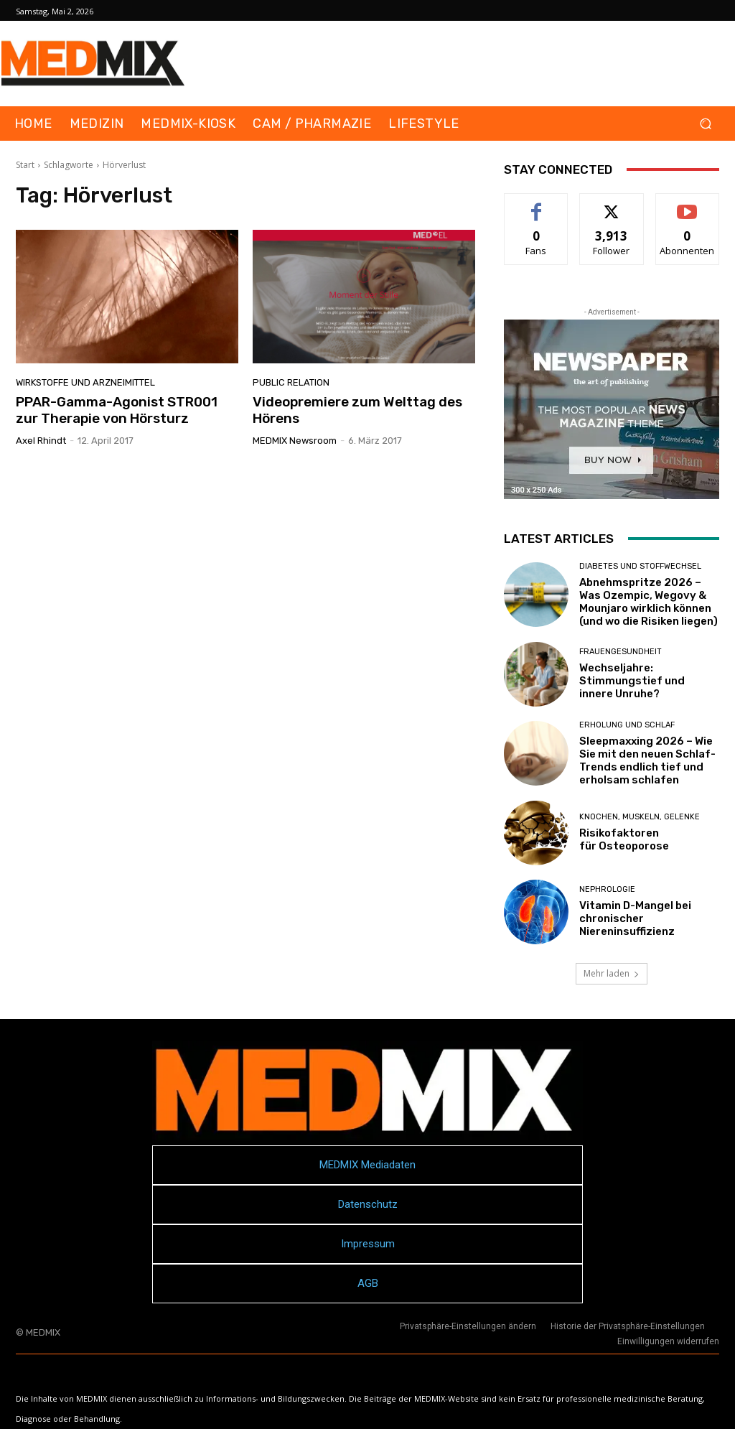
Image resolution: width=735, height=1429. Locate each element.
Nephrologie (607, 889)
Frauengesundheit (620, 652)
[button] (705, 124)
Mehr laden (612, 973)
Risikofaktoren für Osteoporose (624, 839)
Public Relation (291, 382)
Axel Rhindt (41, 440)
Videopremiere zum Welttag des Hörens (357, 410)
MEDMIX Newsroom (295, 440)
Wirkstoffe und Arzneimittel (85, 382)
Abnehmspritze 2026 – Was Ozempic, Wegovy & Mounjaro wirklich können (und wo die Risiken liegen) (648, 602)
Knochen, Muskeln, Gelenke (639, 817)
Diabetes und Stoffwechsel (640, 566)
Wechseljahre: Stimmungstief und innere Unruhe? (632, 680)
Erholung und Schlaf (627, 725)
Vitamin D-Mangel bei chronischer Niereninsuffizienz (635, 918)
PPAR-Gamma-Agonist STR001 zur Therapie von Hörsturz (116, 410)
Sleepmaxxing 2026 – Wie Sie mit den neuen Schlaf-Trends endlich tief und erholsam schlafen (647, 760)
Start (25, 165)
